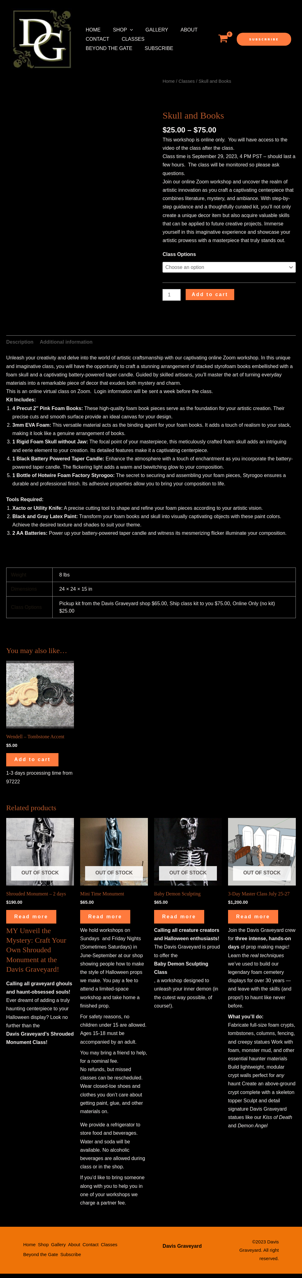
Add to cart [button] (37, 760)
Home (91, 29)
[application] (126, 30)
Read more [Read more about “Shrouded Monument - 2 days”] (36, 919)
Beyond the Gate (174, 39)
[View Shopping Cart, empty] (223, 39)
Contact (96, 39)
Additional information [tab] (66, 342)
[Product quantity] (171, 295)
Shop (119, 30)
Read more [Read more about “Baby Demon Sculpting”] (183, 919)
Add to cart (210, 294)
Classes (129, 39)
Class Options (179, 254)
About (180, 29)
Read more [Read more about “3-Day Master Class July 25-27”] (257, 919)
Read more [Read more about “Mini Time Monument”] (110, 919)
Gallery (150, 29)
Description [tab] (19, 342)
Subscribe (98, 48)
